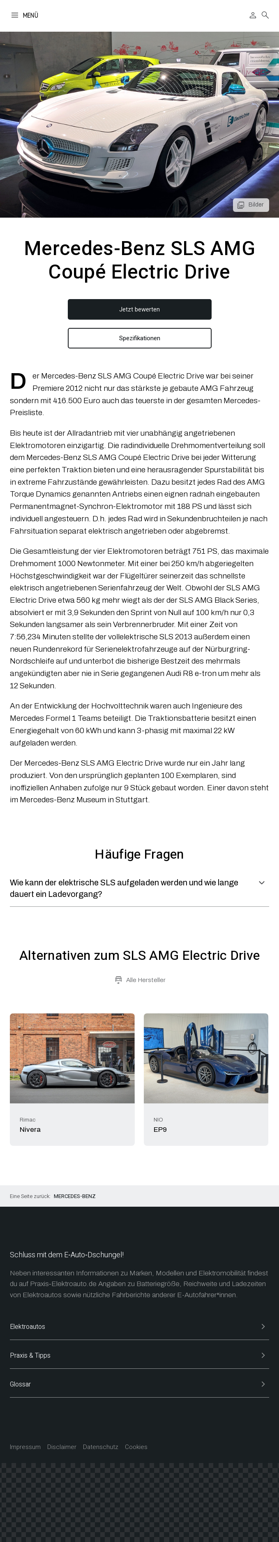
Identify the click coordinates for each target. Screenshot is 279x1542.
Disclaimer (61, 1447)
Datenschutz (100, 1447)
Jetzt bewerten (139, 309)
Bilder (256, 205)
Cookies (136, 1447)
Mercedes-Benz (75, 1196)
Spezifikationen (139, 338)
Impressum (25, 1447)
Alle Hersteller (146, 980)
